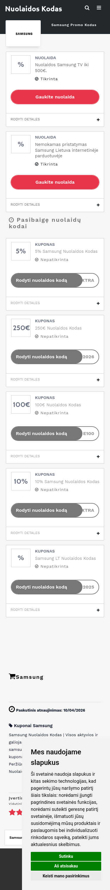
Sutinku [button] (66, 856)
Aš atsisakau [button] (66, 866)
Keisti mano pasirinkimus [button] (66, 876)
